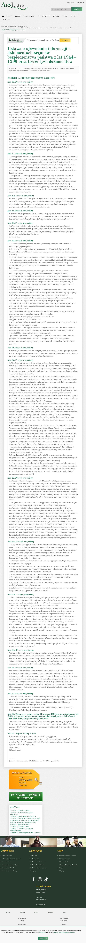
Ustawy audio (43, 17)
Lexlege (22, 920)
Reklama (22, 912)
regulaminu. (42, 932)
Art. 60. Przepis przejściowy (20, 240)
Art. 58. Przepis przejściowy (20, 211)
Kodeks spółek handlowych (37, 864)
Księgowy (61, 871)
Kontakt (36, 912)
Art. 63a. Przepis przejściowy (20, 541)
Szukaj (77, 9)
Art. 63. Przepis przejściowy (20, 478)
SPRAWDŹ (65, 40)
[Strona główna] (3, 17)
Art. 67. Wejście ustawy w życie (21, 733)
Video (65, 17)
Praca (64, 912)
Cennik (18, 17)
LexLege (23, 785)
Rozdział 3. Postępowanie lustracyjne (23, 816)
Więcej (6, 19)
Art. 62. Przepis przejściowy (20, 360)
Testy (9, 17)
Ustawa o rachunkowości (8, 867)
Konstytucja (34, 871)
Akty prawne (21, 26)
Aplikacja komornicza (64, 858)
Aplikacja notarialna (64, 861)
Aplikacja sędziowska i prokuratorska (68, 864)
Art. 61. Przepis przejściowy (20, 348)
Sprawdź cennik (22, 772)
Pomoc (8, 912)
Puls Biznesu (63, 920)
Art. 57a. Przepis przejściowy (20, 196)
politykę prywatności (69, 932)
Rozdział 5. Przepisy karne (19, 827)
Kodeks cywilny (6, 861)
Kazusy (56, 17)
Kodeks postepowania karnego (9, 871)
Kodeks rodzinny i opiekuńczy (38, 861)
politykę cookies (57, 932)
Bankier (64, 924)
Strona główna (12, 26)
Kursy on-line (29, 17)
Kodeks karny (34, 855)
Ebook (73, 17)
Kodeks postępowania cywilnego (10, 864)
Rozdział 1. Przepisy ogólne (19, 810)
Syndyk (61, 867)
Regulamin (50, 912)
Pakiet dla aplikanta (7, 855)
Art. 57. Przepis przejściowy (20, 153)
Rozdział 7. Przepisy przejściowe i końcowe (13, 30)
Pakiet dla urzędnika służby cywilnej (11, 858)
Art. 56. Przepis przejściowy (20, 82)
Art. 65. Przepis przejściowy (20, 693)
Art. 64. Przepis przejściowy (20, 668)
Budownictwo (22, 924)
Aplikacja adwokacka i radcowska (67, 855)
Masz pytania (40, 904)
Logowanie (80, 2)
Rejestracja (70, 2)
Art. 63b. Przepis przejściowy (20, 594)
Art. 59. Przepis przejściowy (20, 223)
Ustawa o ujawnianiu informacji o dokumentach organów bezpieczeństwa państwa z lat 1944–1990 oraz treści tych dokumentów (36, 28)
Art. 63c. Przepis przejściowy (20, 650)
